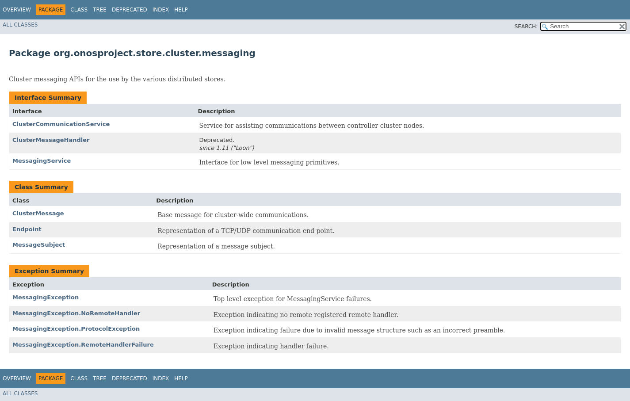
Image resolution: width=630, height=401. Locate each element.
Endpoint (27, 229)
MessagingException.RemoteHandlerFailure (83, 344)
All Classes (20, 25)
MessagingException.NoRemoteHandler (76, 313)
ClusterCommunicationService (61, 124)
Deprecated (129, 10)
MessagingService (41, 160)
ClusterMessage (38, 213)
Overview (17, 10)
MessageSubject (38, 244)
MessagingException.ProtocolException (76, 328)
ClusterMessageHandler (50, 140)
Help (181, 10)
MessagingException (45, 297)
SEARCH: (526, 26)
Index (161, 10)
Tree (100, 10)
